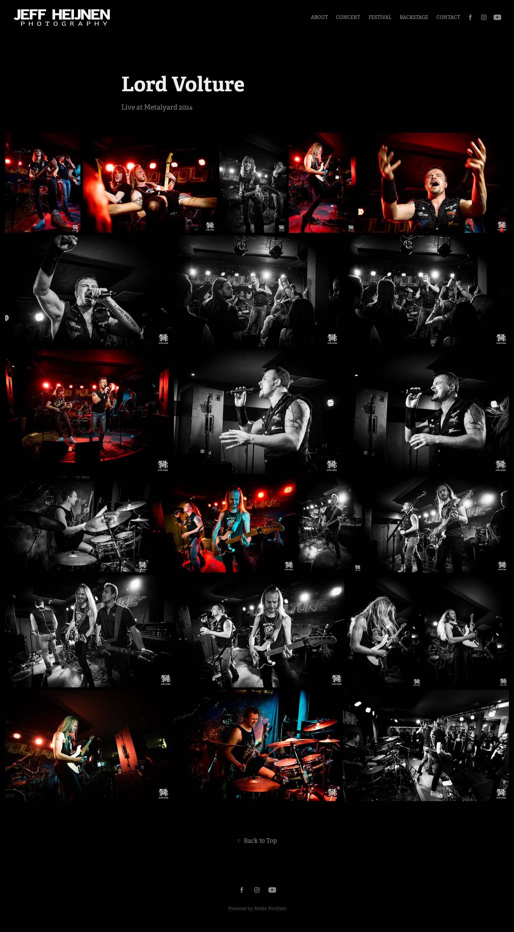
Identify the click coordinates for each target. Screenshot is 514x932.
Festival (380, 17)
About (319, 17)
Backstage (414, 17)
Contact (448, 17)
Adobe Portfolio (270, 908)
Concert (348, 17)
